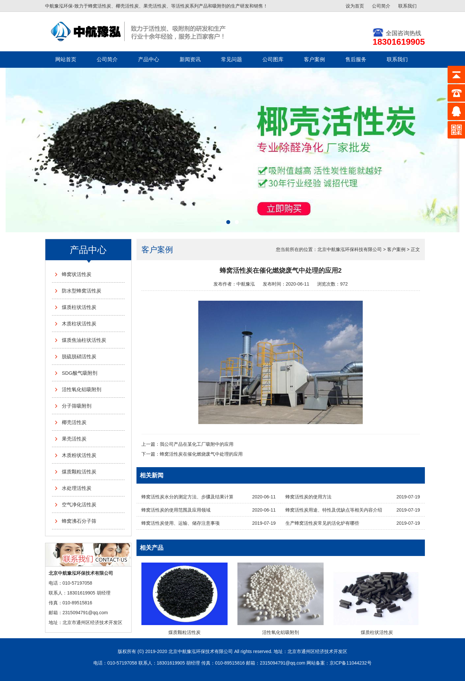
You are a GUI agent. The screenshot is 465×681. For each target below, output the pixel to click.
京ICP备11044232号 (351, 663)
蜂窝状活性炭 (76, 274)
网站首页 (65, 59)
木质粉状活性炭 (79, 455)
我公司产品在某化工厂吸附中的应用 (196, 444)
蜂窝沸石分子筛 (79, 521)
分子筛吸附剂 (76, 406)
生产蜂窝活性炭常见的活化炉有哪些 (322, 523)
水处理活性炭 (76, 488)
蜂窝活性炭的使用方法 (308, 496)
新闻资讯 (190, 59)
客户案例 (314, 59)
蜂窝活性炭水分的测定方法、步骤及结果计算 (187, 496)
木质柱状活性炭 (79, 323)
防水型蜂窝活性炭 (81, 290)
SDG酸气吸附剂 (79, 373)
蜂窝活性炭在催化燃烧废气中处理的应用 (201, 454)
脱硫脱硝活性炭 (79, 356)
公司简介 (381, 6)
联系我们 (407, 6)
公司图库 (272, 59)
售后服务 (355, 59)
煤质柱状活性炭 (79, 307)
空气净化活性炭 (79, 504)
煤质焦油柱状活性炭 (84, 340)
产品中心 (148, 59)
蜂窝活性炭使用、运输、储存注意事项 (180, 523)
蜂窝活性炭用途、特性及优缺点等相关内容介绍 (333, 510)
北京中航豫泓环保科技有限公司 (349, 249)
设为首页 (355, 6)
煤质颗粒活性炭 (79, 471)
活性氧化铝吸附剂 (81, 389)
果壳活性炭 (74, 438)
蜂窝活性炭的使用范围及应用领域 (175, 510)
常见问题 (231, 59)
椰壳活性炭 (74, 422)
